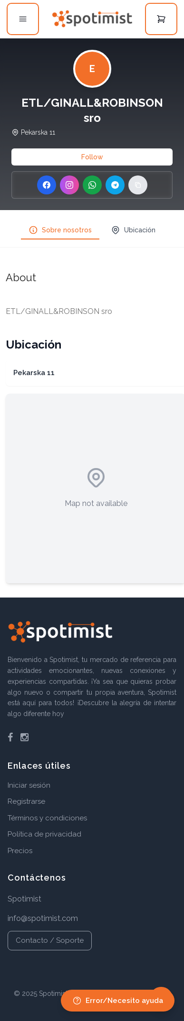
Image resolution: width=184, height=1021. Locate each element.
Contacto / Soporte (50, 940)
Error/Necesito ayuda (117, 1000)
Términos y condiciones (47, 818)
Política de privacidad (44, 834)
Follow (92, 157)
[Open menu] (23, 19)
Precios (20, 850)
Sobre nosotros (60, 230)
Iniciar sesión (29, 785)
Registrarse (26, 801)
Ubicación (133, 230)
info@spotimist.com (43, 918)
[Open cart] (161, 19)
